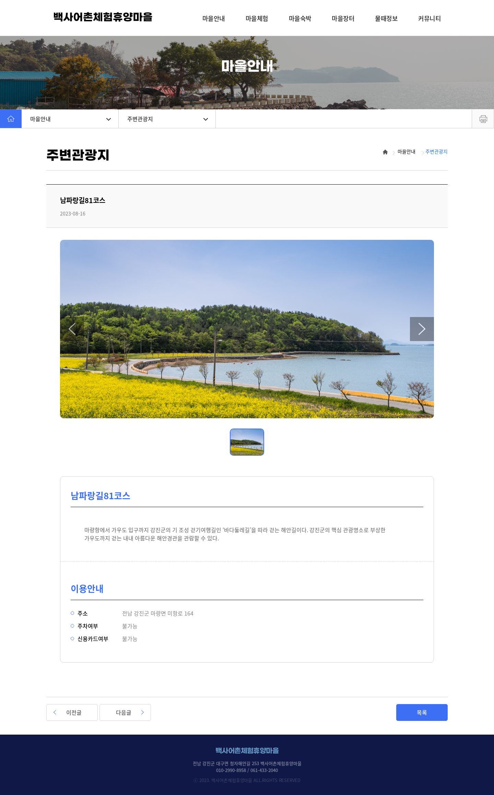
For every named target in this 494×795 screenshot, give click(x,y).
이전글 (74, 712)
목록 (422, 712)
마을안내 (70, 119)
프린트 (483, 118)
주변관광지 (167, 119)
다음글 (123, 712)
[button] (72, 329)
